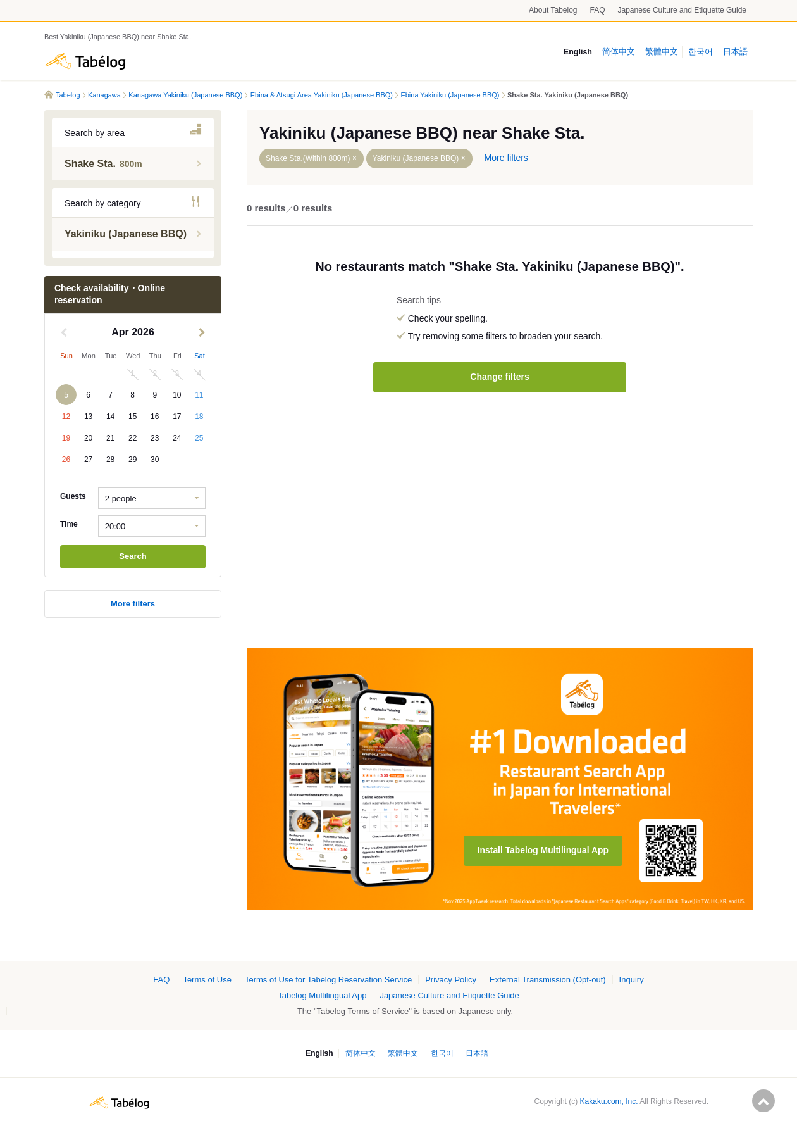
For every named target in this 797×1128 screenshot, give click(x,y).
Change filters (499, 377)
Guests (73, 496)
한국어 (700, 51)
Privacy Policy (450, 979)
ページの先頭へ (763, 1100)
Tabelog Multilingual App (322, 995)
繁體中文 (661, 51)
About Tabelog (553, 10)
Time (69, 524)
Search (132, 556)
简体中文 (618, 51)
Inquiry (631, 979)
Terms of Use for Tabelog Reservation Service (328, 979)
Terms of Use (207, 979)
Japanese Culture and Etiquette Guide (682, 10)
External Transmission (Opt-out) (548, 979)
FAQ (597, 10)
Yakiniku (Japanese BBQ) (416, 158)
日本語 (735, 51)
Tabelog (85, 61)
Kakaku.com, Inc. (609, 1101)
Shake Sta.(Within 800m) (308, 158)
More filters (133, 603)
